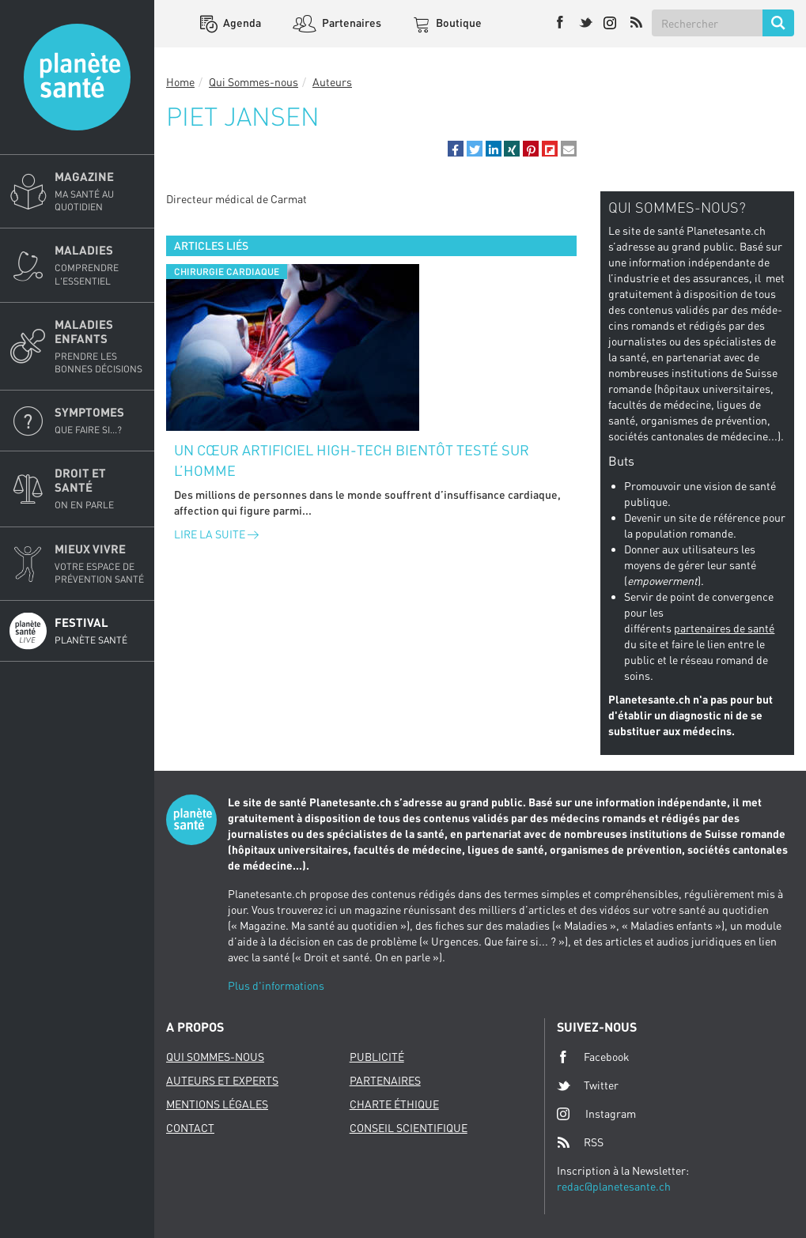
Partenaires (350, 22)
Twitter (588, 1085)
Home (180, 82)
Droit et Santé (100, 488)
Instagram (596, 1113)
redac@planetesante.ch (614, 1186)
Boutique (457, 22)
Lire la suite (216, 534)
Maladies (100, 265)
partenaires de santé (724, 628)
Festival (100, 631)
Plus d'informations (276, 985)
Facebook (593, 1057)
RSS (580, 1142)
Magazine (100, 191)
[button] (456, 149)
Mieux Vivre (100, 564)
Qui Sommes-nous (253, 82)
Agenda (241, 22)
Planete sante (77, 77)
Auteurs (332, 82)
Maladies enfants (100, 346)
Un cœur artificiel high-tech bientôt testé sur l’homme (351, 460)
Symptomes (100, 420)
